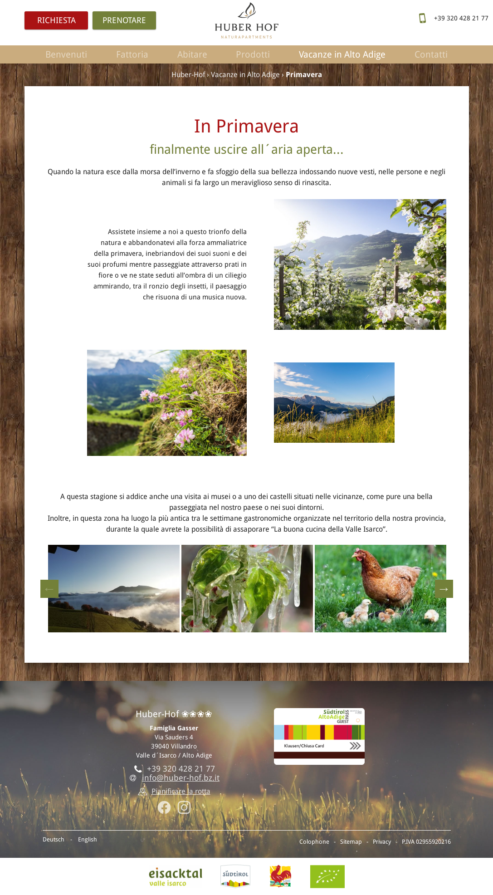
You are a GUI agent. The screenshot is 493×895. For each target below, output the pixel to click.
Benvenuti (66, 54)
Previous (49, 589)
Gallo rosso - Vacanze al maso (280, 876)
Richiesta (56, 20)
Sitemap (351, 841)
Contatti (431, 54)
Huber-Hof (188, 74)
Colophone (314, 841)
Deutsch (53, 839)
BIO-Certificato (327, 876)
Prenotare (124, 20)
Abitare (192, 54)
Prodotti (253, 54)
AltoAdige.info (235, 876)
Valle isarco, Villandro (175, 876)
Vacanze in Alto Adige (342, 54)
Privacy (382, 841)
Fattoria (132, 54)
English (87, 839)
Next (444, 589)
